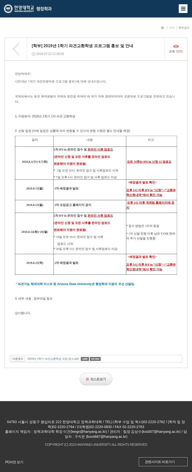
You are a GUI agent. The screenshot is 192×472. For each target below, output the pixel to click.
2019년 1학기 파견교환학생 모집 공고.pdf (53, 358)
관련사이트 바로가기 (160, 462)
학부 (172, 27)
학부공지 (184, 27)
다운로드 (18, 358)
